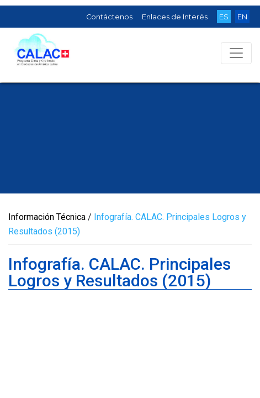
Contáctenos (109, 17)
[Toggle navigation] (236, 53)
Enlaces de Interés (175, 17)
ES (224, 17)
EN (242, 17)
